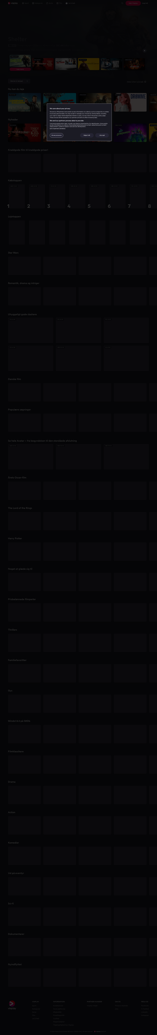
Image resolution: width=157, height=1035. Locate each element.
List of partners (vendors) (57, 128)
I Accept (102, 135)
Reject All (87, 135)
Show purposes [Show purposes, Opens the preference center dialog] (56, 135)
